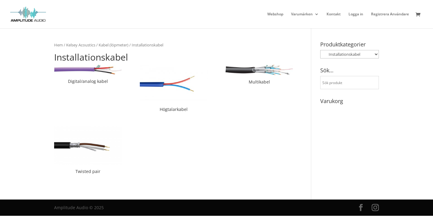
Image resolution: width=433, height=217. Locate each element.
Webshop (275, 14)
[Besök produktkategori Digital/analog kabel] (88, 75)
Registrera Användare (390, 14)
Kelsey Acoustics (80, 45)
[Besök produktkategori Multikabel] (259, 75)
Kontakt (334, 14)
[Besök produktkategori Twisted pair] (88, 151)
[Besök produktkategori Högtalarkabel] (173, 89)
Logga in (356, 14)
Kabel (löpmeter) (113, 45)
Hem (58, 45)
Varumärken (302, 14)
